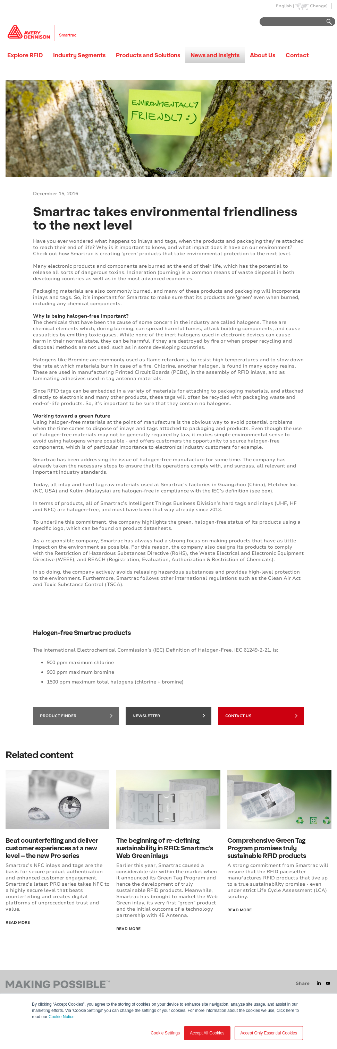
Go (326, 22)
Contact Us (261, 715)
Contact (297, 55)
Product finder (76, 715)
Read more (239, 910)
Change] (319, 6)
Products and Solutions (148, 55)
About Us (262, 55)
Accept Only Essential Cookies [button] (269, 1033)
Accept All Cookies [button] (207, 1033)
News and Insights (215, 55)
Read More (18, 922)
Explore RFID (25, 55)
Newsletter (169, 715)
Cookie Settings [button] (165, 1033)
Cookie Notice (62, 1016)
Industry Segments (79, 55)
